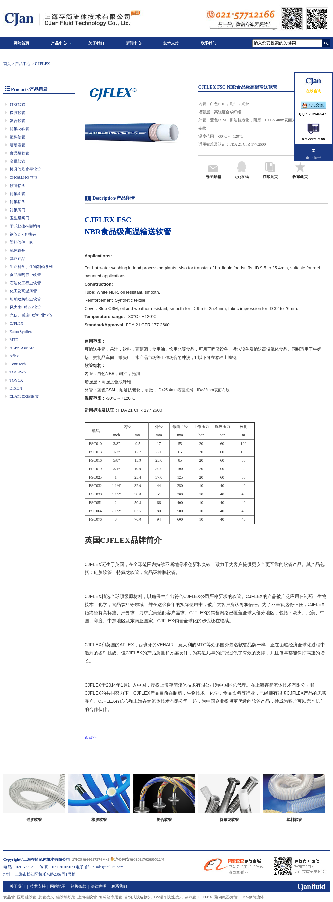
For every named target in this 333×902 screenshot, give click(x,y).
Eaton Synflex (21, 331)
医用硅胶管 (26, 897)
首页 (7, 63)
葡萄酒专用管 (110, 897)
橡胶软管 (17, 112)
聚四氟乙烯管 (226, 897)
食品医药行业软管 (25, 275)
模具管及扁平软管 (25, 169)
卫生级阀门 (19, 218)
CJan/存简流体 (252, 897)
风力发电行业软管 (25, 307)
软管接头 (17, 185)
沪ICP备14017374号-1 (90, 859)
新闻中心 (133, 43)
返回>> (91, 737)
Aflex (14, 356)
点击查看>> (238, 872)
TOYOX (16, 380)
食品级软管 (19, 153)
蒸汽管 (190, 897)
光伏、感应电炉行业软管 (31, 315)
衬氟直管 (17, 193)
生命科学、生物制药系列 (31, 266)
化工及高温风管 (23, 291)
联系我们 (208, 43)
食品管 (9, 897)
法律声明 (98, 886)
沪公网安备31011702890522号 (137, 859)
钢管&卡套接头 (23, 234)
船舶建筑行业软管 (25, 299)
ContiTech (18, 364)
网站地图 (58, 886)
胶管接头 (46, 897)
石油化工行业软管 (25, 283)
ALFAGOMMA (22, 348)
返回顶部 (313, 157)
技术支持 (171, 43)
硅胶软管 (17, 104)
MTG (14, 339)
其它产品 (17, 258)
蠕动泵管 (17, 145)
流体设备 (17, 250)
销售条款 (78, 886)
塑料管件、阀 (21, 242)
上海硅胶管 (87, 897)
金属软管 (17, 161)
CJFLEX (17, 323)
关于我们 (96, 43)
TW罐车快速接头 (168, 897)
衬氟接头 (17, 202)
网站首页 (21, 43)
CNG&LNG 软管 (24, 177)
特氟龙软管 (19, 129)
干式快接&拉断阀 (25, 226)
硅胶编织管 (65, 897)
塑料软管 (17, 137)
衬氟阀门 (17, 210)
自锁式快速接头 (138, 897)
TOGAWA (18, 372)
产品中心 (59, 43)
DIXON (16, 388)
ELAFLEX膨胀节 (24, 396)
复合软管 (17, 120)
